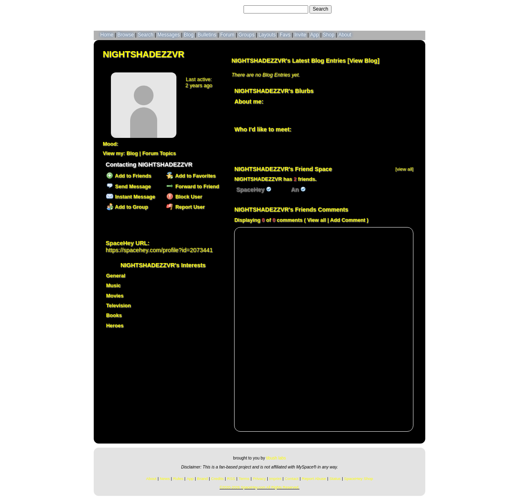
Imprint (275, 478)
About (344, 35)
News (165, 478)
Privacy (259, 478)
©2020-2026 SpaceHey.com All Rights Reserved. (259, 487)
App (314, 35)
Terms (244, 478)
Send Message (128, 186)
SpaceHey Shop (358, 478)
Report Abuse (314, 478)
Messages (168, 35)
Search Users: (226, 9)
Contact (292, 478)
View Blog (363, 60)
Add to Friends (128, 176)
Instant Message (130, 197)
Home (106, 35)
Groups (246, 35)
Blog (189, 35)
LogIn (395, 9)
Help (380, 9)
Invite (300, 35)
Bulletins (207, 35)
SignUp (413, 9)
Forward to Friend (192, 186)
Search (320, 9)
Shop (328, 35)
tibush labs (276, 458)
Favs (285, 35)
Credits (217, 478)
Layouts (267, 35)
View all (316, 220)
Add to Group (127, 207)
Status (335, 478)
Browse (125, 35)
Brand (202, 478)
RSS (231, 478)
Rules (178, 478)
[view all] (404, 169)
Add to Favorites (191, 176)
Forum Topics (159, 153)
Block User (184, 197)
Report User (185, 207)
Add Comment (347, 220)
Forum (227, 35)
